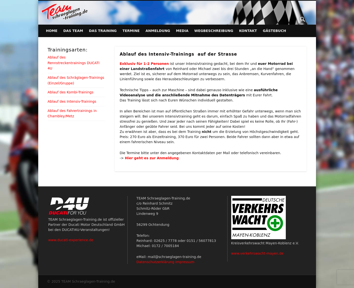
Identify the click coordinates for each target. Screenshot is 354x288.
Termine (131, 31)
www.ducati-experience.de (71, 240)
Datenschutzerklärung (155, 262)
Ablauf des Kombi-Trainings (70, 92)
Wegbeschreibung (213, 31)
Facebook (293, 19)
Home (51, 31)
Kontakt (248, 31)
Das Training (103, 31)
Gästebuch (274, 31)
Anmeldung (157, 31)
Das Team (73, 31)
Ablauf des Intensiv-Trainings (72, 101)
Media (182, 31)
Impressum (184, 262)
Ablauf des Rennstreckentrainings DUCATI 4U (73, 62)
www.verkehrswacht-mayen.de (257, 253)
